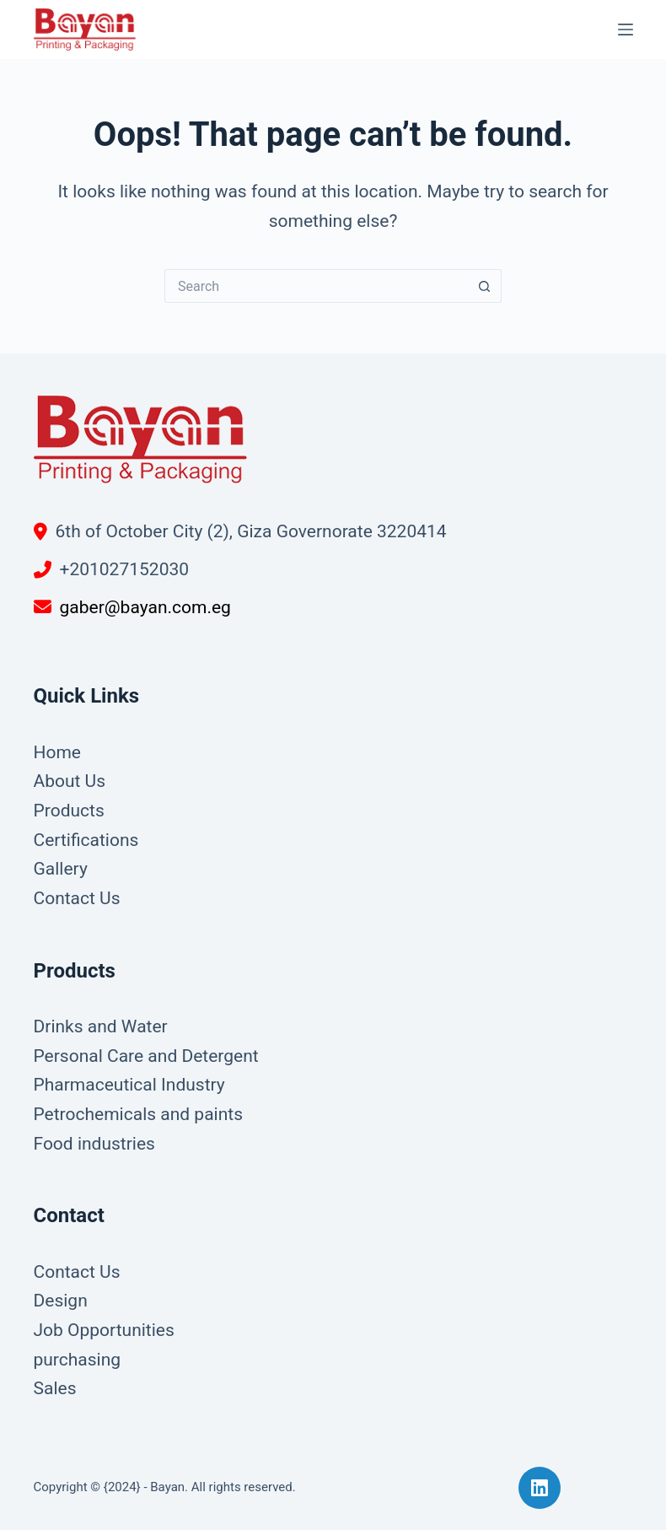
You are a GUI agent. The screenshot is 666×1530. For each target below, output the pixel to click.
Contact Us (77, 898)
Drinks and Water (101, 1026)
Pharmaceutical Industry (129, 1085)
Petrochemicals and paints (139, 1114)
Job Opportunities (104, 1330)
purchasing (77, 1360)
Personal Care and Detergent (146, 1056)
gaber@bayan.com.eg (145, 607)
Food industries (94, 1144)
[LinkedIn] (539, 1488)
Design (61, 1300)
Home (58, 752)
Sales (55, 1388)
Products (69, 810)
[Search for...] (316, 286)
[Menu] (625, 29)
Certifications (86, 840)
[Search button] (485, 286)
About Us (70, 781)
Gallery (61, 869)
